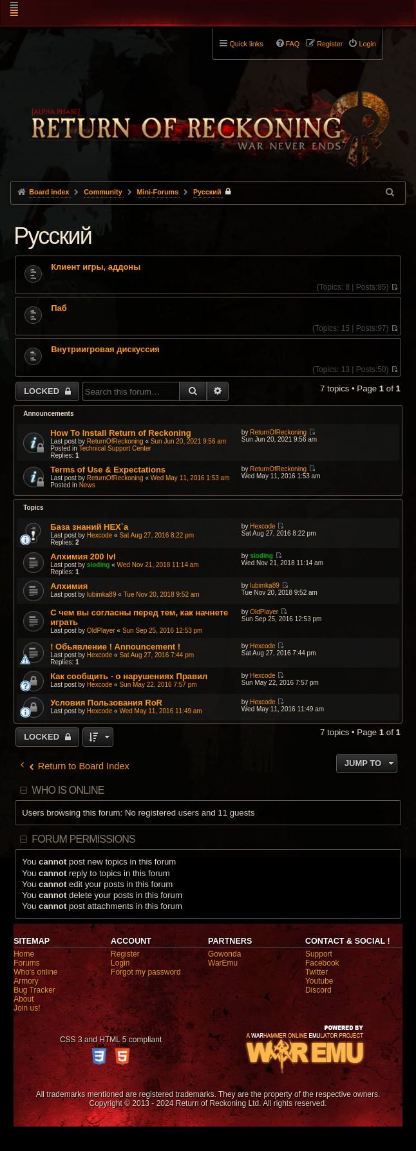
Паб (59, 308)
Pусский (52, 236)
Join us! (27, 1008)
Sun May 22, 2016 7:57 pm (157, 684)
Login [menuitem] (367, 44)
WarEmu (223, 963)
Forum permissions (83, 839)
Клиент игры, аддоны (95, 267)
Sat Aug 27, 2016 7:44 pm (156, 655)
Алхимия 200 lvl (82, 556)
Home (24, 954)
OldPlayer (101, 630)
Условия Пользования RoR (106, 702)
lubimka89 (102, 594)
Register (125, 954)
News (87, 485)
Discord (318, 990)
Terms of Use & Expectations (107, 469)
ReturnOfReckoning (115, 441)
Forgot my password (146, 972)
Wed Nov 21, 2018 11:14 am (158, 564)
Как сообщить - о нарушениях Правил (128, 676)
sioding (98, 564)
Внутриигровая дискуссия (105, 349)
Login (120, 963)
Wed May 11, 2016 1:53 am (190, 478)
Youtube (319, 981)
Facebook (322, 963)
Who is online (68, 790)
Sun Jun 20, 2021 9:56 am (188, 441)
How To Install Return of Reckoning (120, 433)
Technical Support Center (115, 448)
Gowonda (224, 954)
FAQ (293, 44)
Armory (26, 981)
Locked (43, 391)
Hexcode (99, 535)
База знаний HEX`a (89, 527)
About (23, 999)
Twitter (316, 972)
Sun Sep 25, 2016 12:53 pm (162, 630)
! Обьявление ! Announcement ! (115, 646)
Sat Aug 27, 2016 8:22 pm (156, 535)
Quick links (246, 44)
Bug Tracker (34, 990)
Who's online (35, 972)
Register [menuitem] (330, 44)
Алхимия (69, 586)
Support (318, 954)
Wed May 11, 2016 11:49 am (160, 711)
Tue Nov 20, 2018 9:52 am (162, 594)
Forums (27, 963)
